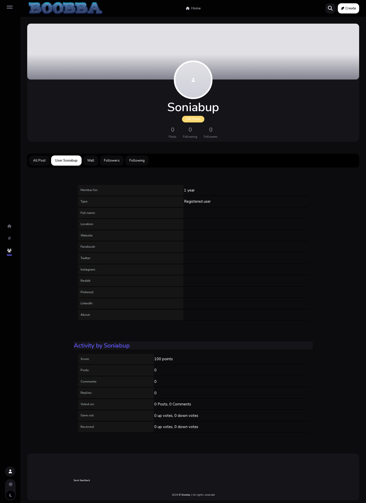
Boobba (185, 495)
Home (193, 8)
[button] (10, 471)
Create (348, 8)
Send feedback (81, 480)
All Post (39, 160)
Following (137, 160)
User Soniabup (66, 160)
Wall (90, 160)
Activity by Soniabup (102, 345)
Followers (112, 160)
